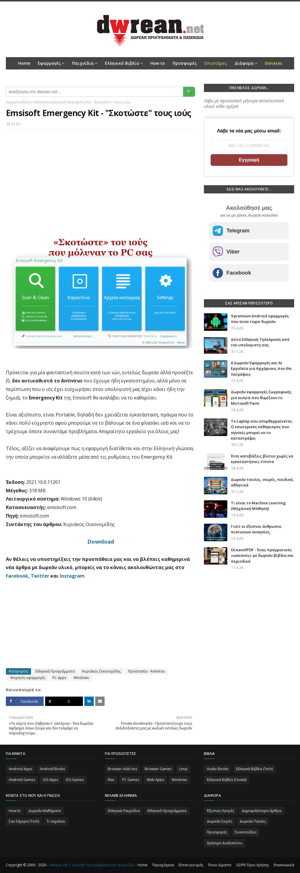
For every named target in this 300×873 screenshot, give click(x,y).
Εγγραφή (249, 159)
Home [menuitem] (24, 63)
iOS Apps (50, 779)
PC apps (59, 677)
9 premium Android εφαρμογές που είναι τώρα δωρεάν (260, 318)
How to (15, 810)
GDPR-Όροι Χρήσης (252, 864)
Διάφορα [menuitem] (244, 63)
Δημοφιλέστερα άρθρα (261, 810)
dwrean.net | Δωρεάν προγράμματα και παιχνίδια (91, 864)
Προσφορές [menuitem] (185, 63)
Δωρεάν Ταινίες (253, 821)
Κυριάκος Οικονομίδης (101, 671)
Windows (41, 102)
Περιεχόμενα (163, 864)
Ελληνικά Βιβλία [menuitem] (122, 63)
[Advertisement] (100, 177)
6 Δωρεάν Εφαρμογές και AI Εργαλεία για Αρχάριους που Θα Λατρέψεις (261, 368)
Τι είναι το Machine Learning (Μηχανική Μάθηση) (258, 505)
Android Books (52, 768)
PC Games (130, 779)
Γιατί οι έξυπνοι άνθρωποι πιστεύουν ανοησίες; (256, 529)
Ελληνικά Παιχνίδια (124, 810)
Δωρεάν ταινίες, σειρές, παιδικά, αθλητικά (262, 482)
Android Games (22, 779)
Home (142, 864)
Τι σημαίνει (56, 821)
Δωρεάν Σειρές (219, 821)
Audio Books (217, 768)
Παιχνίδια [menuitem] (83, 63)
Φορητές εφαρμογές (27, 677)
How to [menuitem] (157, 63)
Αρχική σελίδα (18, 102)
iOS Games (75, 779)
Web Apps (155, 779)
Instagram (72, 576)
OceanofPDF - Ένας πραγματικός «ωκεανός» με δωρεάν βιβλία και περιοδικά (262, 555)
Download (100, 541)
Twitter (40, 576)
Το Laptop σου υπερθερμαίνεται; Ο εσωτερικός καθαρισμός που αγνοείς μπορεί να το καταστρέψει (262, 429)
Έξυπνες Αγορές (220, 810)
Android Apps (20, 768)
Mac (111, 779)
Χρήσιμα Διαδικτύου (224, 842)
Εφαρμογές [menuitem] (49, 63)
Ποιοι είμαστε (219, 864)
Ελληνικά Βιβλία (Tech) (254, 768)
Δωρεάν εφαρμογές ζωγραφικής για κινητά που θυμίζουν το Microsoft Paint (261, 397)
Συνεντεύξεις (246, 832)
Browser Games (158, 768)
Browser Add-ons (122, 768)
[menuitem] (216, 63)
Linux (183, 768)
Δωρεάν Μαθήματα (44, 810)
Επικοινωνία (284, 864)
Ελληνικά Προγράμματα (55, 671)
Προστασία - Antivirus (146, 671)
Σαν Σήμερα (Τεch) (24, 821)
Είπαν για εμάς (191, 864)
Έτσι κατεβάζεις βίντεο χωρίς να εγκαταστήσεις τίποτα (262, 458)
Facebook (17, 576)
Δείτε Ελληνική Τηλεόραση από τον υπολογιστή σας (260, 342)
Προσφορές (217, 832)
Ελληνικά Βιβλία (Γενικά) (226, 779)
